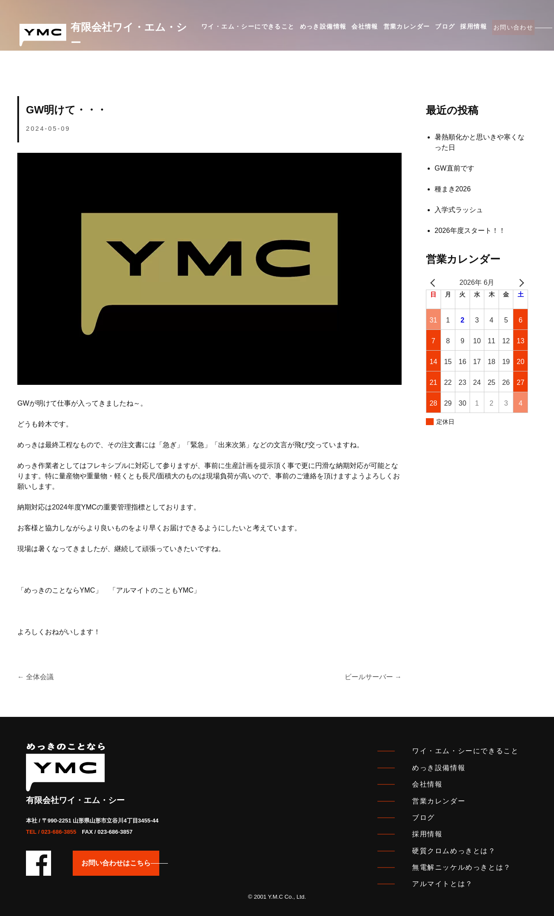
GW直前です (454, 168)
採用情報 (454, 29)
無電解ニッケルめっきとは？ (461, 867)
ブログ (429, 29)
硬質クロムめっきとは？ (454, 851)
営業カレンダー (395, 29)
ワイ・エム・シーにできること (248, 29)
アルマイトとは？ (442, 883)
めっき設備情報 (319, 29)
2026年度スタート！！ (470, 230)
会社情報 (357, 29)
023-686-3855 (58, 832)
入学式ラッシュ (459, 209)
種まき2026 (453, 189)
